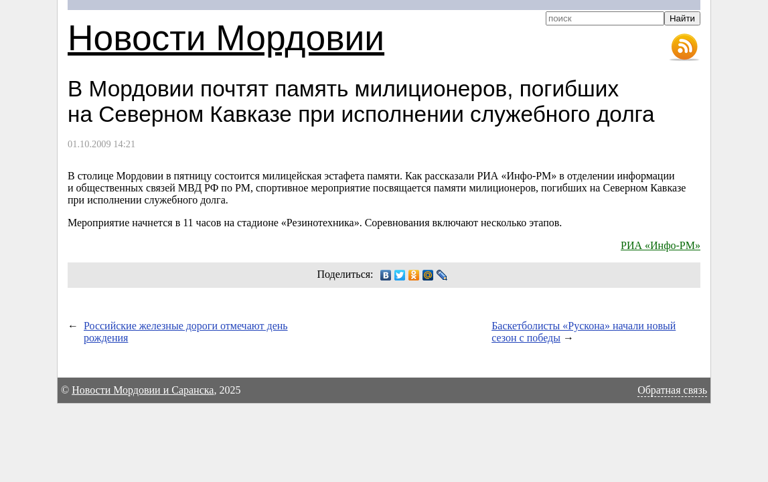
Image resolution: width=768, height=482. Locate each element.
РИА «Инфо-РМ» (660, 245)
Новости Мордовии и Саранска (143, 390)
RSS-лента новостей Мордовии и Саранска (684, 47)
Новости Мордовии (226, 38)
